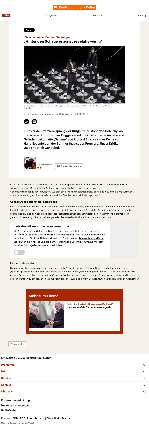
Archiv (29, 30)
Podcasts (97, 15)
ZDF (23, 418)
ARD (16, 418)
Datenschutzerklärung (92, 238)
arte (42, 418)
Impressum (8, 409)
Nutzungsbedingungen (15, 405)
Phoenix (33, 418)
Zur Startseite (17, 344)
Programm (51, 15)
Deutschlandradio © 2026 (17, 423)
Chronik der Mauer (58, 418)
